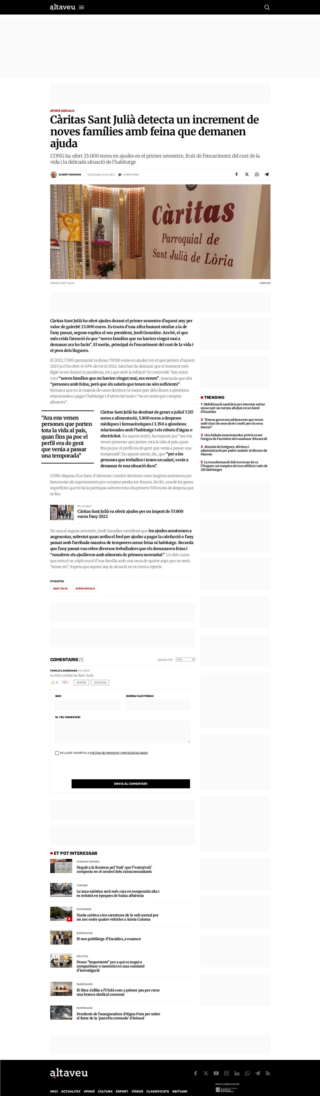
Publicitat (91, 1088)
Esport (122, 1082)
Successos (84, 900)
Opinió (89, 1082)
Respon (81, 682)
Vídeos (137, 1082)
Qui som (56, 1088)
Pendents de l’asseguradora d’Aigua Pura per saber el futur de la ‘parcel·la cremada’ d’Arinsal (118, 1007)
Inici (54, 1082)
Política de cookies (169, 1088)
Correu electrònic (140, 696)
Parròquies (84, 975)
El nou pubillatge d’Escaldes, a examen (109, 930)
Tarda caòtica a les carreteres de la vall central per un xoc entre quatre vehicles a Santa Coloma (118, 908)
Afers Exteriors (88, 852)
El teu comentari (67, 717)
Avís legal (195, 1088)
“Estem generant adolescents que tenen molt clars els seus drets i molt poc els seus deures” (232, 423)
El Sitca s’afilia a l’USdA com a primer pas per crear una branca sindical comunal (118, 983)
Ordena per (165, 659)
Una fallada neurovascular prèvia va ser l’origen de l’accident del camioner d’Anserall (234, 437)
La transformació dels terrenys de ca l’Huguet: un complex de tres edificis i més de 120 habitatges (234, 466)
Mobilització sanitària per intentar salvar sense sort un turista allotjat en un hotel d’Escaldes (233, 408)
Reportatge (85, 924)
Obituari (179, 1082)
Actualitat (71, 1082)
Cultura (105, 1082)
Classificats (157, 1082)
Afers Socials (62, 111)
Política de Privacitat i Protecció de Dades (119, 752)
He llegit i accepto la (101, 752)
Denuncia (100, 682)
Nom (58, 696)
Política (82, 947)
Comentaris (130, 174)
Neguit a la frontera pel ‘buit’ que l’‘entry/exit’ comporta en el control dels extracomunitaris (114, 860)
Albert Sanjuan (70, 174)
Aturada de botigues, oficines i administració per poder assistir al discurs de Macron (234, 450)
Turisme (82, 876)
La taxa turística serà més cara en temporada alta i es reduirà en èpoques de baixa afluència (118, 884)
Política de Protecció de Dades (127, 1088)
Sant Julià (60, 588)
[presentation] (88, 770)
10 (57, 682)
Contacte (72, 1088)
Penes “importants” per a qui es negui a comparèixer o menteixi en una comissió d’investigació (111, 957)
